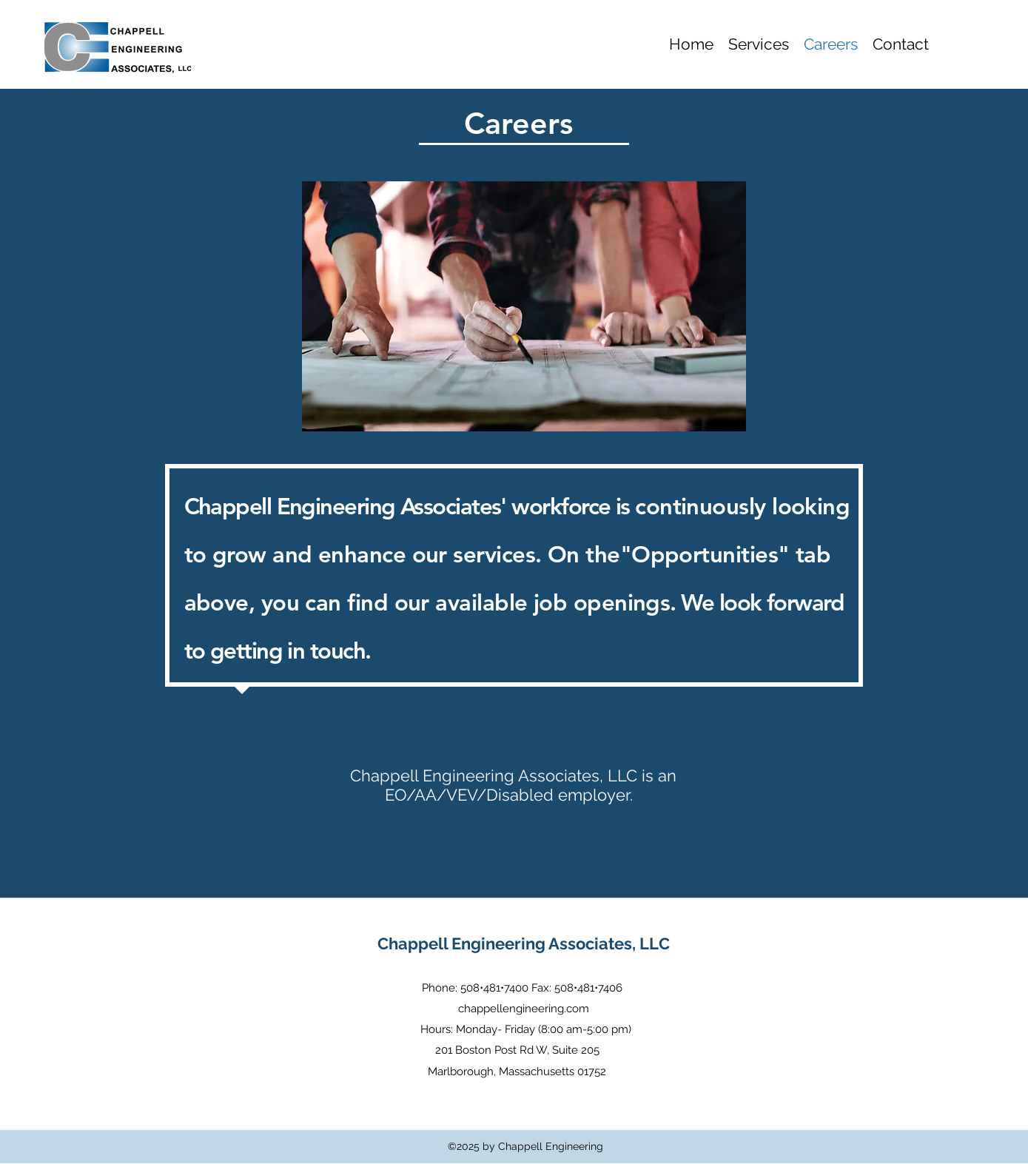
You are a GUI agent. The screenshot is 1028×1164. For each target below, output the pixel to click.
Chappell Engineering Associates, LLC (523, 943)
